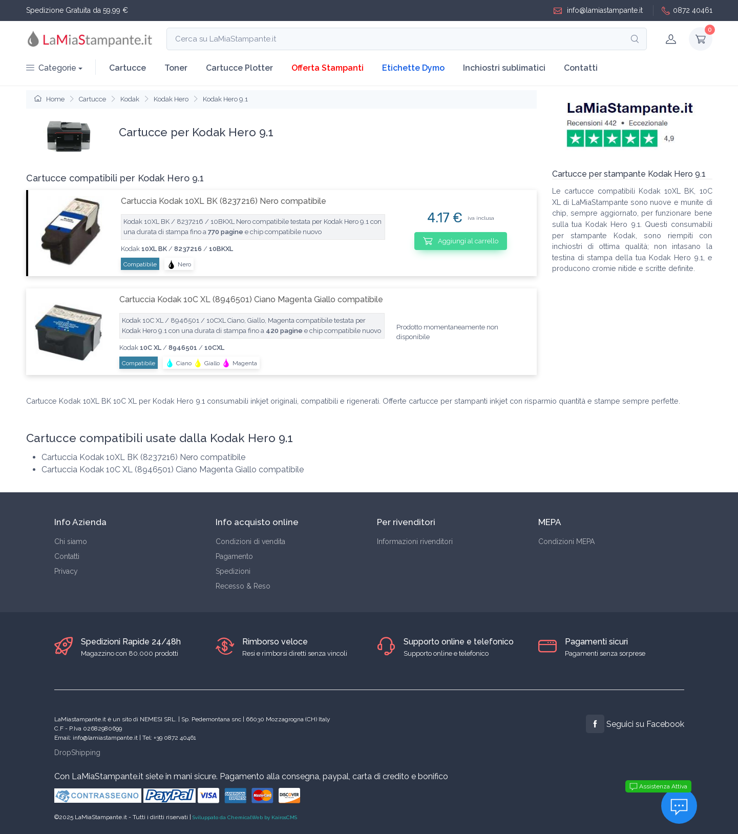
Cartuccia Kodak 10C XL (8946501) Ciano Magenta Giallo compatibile (251, 299)
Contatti (581, 68)
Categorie (51, 68)
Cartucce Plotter (239, 68)
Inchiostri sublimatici (504, 68)
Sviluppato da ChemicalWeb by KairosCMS (245, 817)
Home (49, 99)
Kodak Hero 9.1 (225, 99)
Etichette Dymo (413, 68)
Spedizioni (233, 571)
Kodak (129, 99)
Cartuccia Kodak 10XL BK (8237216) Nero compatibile (223, 201)
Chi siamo (70, 541)
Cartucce (127, 68)
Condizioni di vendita (250, 541)
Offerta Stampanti (327, 68)
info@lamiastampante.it (598, 10)
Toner (175, 68)
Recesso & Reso (243, 586)
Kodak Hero (171, 99)
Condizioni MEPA (566, 541)
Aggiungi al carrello (460, 240)
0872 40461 (687, 10)
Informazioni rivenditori (415, 541)
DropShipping (77, 752)
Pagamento (234, 556)
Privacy (66, 571)
